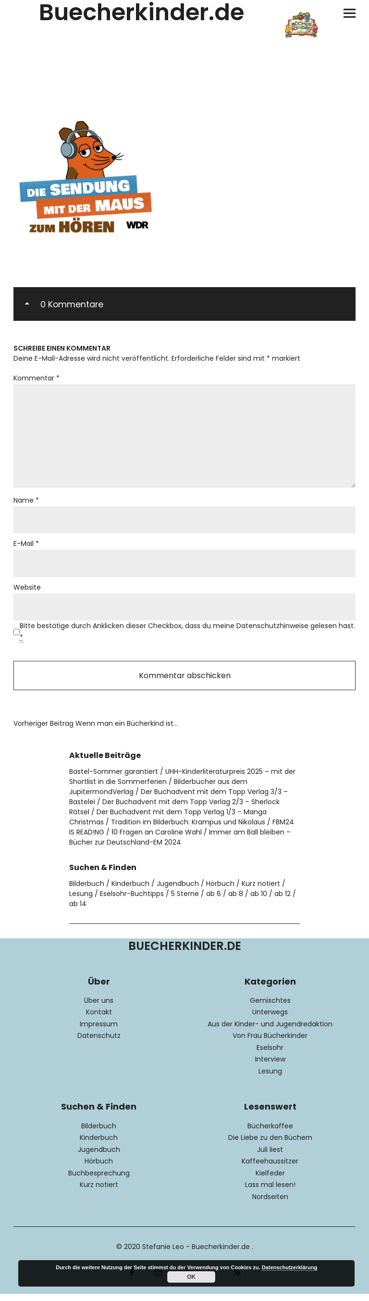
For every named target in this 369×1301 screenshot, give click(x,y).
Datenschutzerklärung (290, 1267)
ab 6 (213, 901)
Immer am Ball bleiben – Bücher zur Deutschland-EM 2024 (180, 844)
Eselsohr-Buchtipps (132, 901)
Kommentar (36, 378)
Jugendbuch (178, 891)
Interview (270, 1066)
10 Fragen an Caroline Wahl (156, 839)
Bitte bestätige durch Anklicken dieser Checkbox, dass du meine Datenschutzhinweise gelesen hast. (187, 638)
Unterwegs (270, 1019)
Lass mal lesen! (270, 1192)
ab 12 (282, 901)
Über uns (98, 1007)
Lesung (81, 901)
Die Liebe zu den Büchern (270, 1144)
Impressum (99, 1031)
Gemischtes (270, 1007)
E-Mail (26, 549)
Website (27, 593)
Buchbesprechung (99, 1180)
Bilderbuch (86, 891)
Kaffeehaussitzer (270, 1168)
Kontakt (99, 1019)
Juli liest (270, 1156)
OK (191, 1277)
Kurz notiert (261, 891)
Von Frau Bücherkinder (270, 1043)
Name (26, 504)
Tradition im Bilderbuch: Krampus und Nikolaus (188, 829)
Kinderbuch (130, 891)
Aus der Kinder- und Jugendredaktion (270, 1031)
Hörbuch (220, 891)
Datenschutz (99, 1043)
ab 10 (258, 901)
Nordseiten (270, 1203)
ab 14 (77, 911)
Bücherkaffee (270, 1132)
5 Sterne (185, 901)
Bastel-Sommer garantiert (113, 778)
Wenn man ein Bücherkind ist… (95, 730)
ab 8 (235, 901)
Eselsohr (270, 1055)
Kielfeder (270, 1180)
